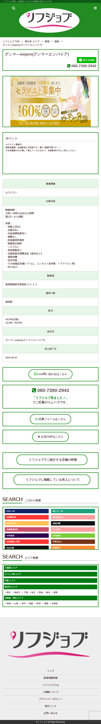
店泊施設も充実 (13, 542)
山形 (15, 603)
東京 (8, 592)
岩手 (23, 603)
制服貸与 (56, 548)
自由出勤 (10, 548)
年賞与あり (57, 542)
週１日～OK (57, 511)
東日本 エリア (11, 587)
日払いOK (10, 511)
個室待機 (56, 523)
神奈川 (16, 592)
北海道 (54, 603)
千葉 (25, 592)
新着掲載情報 (51, 678)
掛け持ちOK (11, 523)
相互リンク (50, 706)
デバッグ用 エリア (13, 574)
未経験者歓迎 (12, 529)
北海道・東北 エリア (14, 598)
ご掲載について (50, 692)
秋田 (38, 603)
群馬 (55, 592)
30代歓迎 (10, 536)
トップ (50, 670)
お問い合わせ (51, 713)
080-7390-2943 (83, 66)
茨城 (40, 592)
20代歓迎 (56, 529)
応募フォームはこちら (50, 419)
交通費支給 (11, 517)
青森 (45, 603)
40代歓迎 (56, 536)
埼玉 (32, 592)
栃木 (47, 592)
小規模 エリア (11, 568)
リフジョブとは (50, 685)
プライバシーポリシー (50, 699)
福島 (30, 603)
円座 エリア (10, 580)
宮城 (8, 603)
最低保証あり (58, 517)
